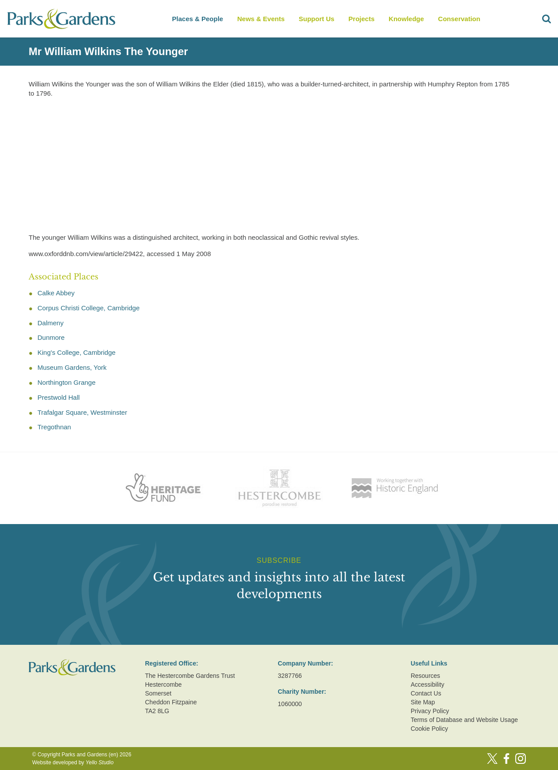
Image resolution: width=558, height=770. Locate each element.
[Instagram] (520, 758)
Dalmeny (50, 323)
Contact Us (426, 693)
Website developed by (73, 762)
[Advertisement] (272, 167)
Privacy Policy (430, 710)
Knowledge (406, 18)
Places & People (197, 18)
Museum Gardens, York (72, 367)
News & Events (261, 18)
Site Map (423, 702)
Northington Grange (66, 382)
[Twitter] (492, 758)
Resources (425, 675)
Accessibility (427, 684)
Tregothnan (54, 427)
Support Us (317, 18)
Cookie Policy (429, 728)
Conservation (459, 18)
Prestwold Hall (58, 397)
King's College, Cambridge (76, 352)
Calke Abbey (55, 293)
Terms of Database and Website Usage (464, 719)
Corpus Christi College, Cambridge (88, 308)
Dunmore (51, 337)
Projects (362, 18)
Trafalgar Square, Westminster (82, 412)
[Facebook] (506, 758)
